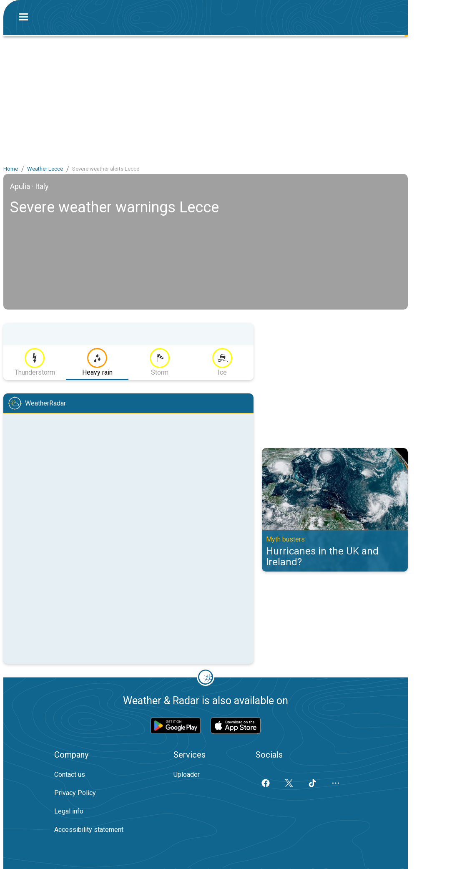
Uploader (186, 774)
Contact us (69, 774)
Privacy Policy (75, 793)
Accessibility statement (88, 830)
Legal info (68, 811)
